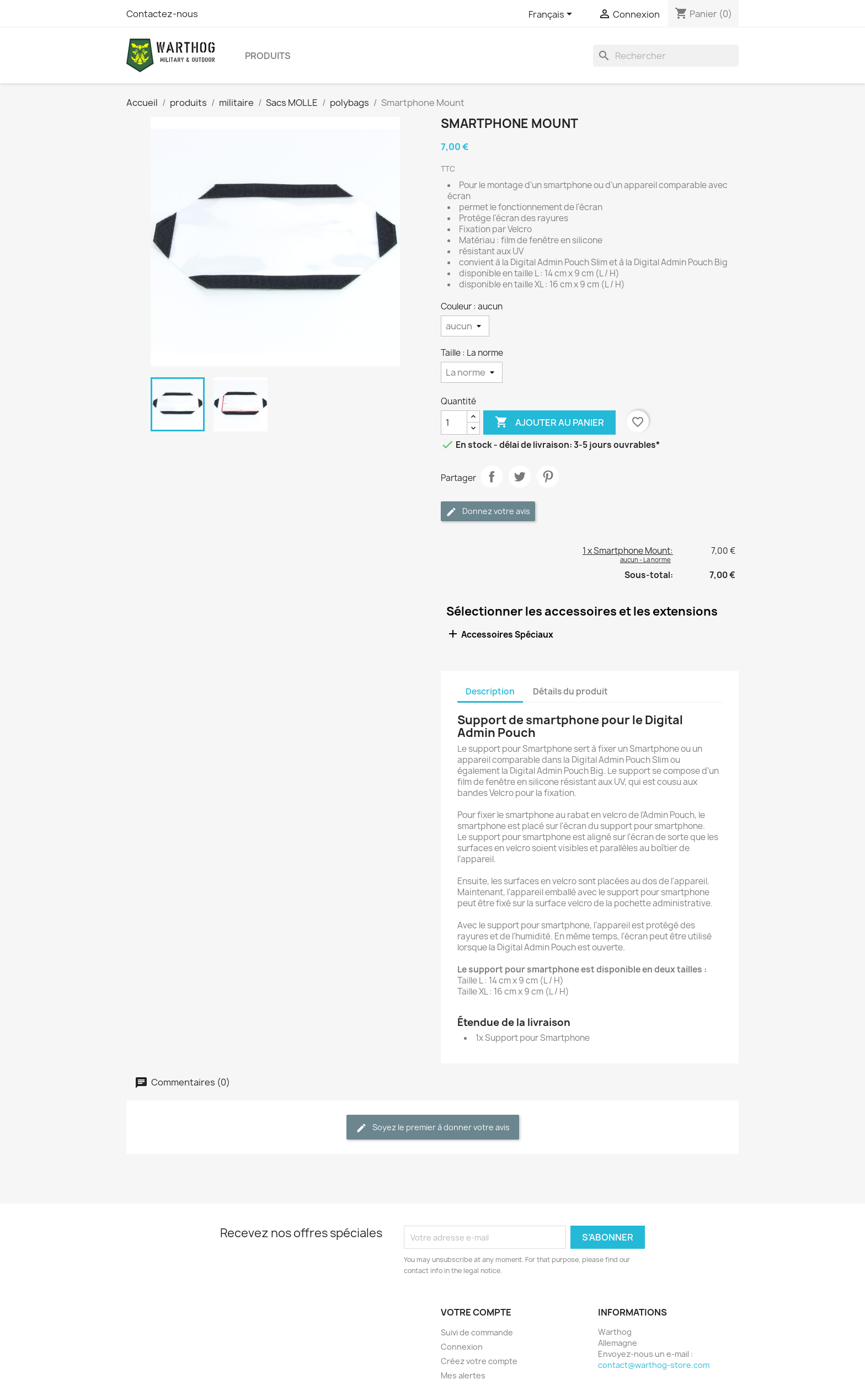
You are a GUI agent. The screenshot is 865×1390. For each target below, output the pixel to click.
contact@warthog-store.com (653, 1365)
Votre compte (476, 1312)
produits (268, 56)
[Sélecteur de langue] (552, 15)
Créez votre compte (479, 1361)
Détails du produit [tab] (570, 691)
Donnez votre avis (488, 511)
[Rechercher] (666, 56)
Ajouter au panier (549, 422)
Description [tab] (490, 691)
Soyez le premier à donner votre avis (433, 1128)
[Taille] (472, 372)
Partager (491, 477)
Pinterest (548, 477)
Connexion (462, 1346)
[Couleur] (465, 326)
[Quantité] (454, 422)
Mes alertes (463, 1375)
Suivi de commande (477, 1332)
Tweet (520, 477)
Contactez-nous (162, 14)
